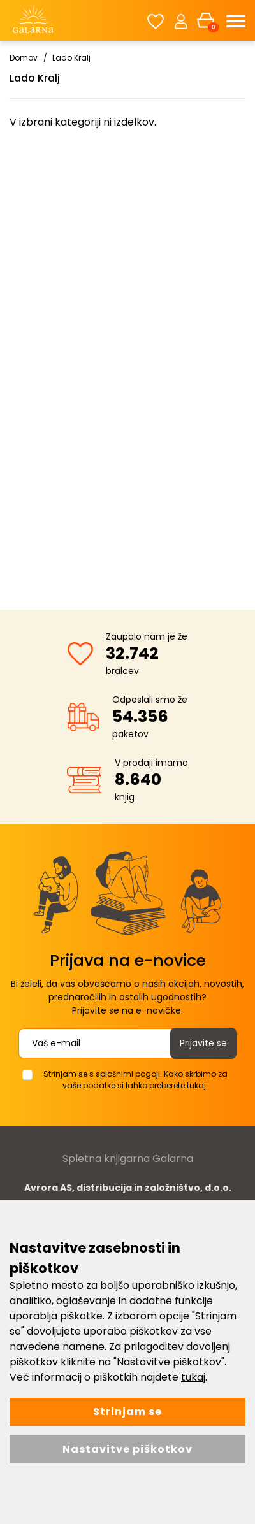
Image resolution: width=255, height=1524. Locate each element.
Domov (24, 57)
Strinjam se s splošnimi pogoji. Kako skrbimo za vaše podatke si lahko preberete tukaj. (135, 1079)
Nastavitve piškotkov (127, 1449)
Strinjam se (127, 1411)
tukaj (193, 1377)
